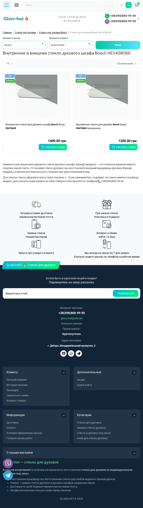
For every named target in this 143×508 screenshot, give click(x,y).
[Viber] (8, 463)
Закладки (12, 390)
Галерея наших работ (20, 438)
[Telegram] (8, 475)
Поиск (118, 45)
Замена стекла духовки (91, 427)
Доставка (13, 422)
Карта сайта (84, 384)
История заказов (17, 384)
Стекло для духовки (89, 422)
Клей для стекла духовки (92, 438)
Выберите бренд (11, 38)
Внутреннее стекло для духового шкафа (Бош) (35, 126)
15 (9, 63)
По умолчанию (126, 63)
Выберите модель (58, 38)
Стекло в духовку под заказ (94, 432)
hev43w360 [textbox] (57, 45)
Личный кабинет (17, 379)
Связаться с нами (17, 395)
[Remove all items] (42, 43)
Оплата (11, 427)
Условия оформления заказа (24, 432)
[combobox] (25, 45)
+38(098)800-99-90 (120, 15)
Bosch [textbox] (8, 45)
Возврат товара (16, 400)
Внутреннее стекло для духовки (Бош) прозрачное (101, 126)
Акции (81, 379)
